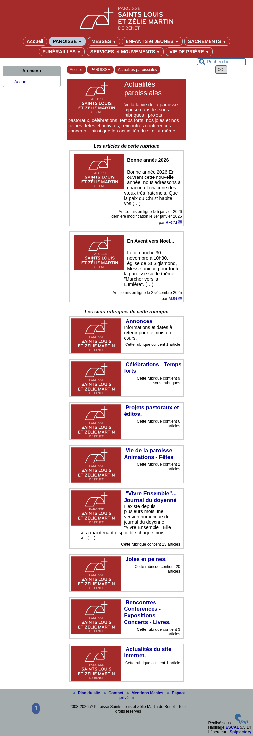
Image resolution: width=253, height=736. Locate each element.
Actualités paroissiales (137, 69)
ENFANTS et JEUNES (152, 41)
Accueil (35, 41)
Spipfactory (240, 732)
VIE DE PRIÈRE (189, 51)
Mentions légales (145, 693)
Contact (114, 693)
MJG (173, 299)
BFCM (171, 222)
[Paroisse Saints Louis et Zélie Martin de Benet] (126, 17)
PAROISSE (67, 41)
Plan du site (87, 693)
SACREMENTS (207, 41)
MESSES (103, 41)
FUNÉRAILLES (61, 51)
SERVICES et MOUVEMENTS (125, 51)
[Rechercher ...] (221, 61)
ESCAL (232, 727)
